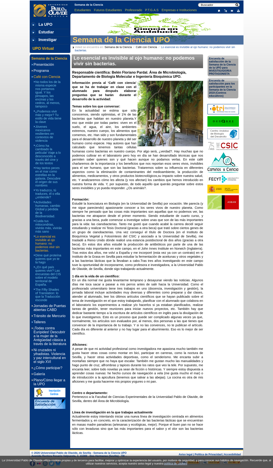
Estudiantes (83, 10)
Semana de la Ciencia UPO (121, 39)
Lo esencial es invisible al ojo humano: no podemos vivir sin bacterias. (47, 243)
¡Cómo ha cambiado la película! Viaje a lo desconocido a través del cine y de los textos (48, 154)
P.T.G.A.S (151, 10)
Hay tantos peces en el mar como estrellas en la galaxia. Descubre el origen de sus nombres (48, 176)
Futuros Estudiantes (108, 10)
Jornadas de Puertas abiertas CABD (50, 308)
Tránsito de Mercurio (50, 316)
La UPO (45, 24)
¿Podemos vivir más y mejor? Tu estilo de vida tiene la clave (48, 117)
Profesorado (133, 10)
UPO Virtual (43, 48)
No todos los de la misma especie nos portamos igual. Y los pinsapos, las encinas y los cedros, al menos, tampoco (48, 94)
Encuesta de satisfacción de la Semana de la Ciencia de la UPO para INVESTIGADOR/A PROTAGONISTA (222, 66)
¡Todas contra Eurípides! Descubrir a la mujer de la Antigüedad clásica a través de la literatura (50, 336)
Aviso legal (186, 454)
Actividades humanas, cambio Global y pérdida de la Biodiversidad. (47, 209)
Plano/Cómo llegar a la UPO (49, 382)
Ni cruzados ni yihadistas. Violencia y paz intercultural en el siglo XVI (50, 356)
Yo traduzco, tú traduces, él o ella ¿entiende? (47, 193)
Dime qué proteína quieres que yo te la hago (48, 259)
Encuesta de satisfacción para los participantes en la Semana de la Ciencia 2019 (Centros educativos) (222, 88)
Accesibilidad (232, 454)
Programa (41, 71)
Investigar (47, 40)
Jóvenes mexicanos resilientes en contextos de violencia (44, 133)
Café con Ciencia (146, 47)
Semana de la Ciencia (89, 4)
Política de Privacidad (208, 454)
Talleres (40, 322)
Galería (39, 374)
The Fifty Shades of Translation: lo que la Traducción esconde (47, 295)
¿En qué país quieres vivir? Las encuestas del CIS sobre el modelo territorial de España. (48, 275)
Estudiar (46, 32)
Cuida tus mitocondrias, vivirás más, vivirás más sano (48, 226)
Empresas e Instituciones (179, 10)
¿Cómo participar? (48, 368)
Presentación (44, 64)
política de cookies (175, 463)
